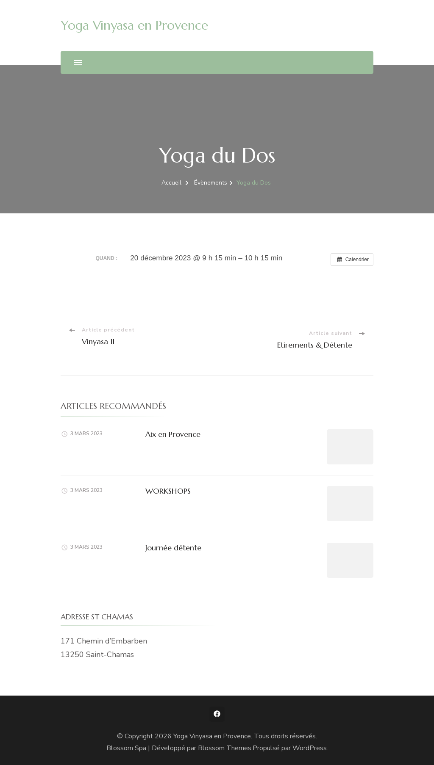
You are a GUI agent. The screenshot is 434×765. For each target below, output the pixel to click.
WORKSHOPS (168, 491)
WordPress (309, 748)
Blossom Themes (224, 748)
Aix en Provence (172, 434)
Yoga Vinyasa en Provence (134, 25)
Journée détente (173, 547)
